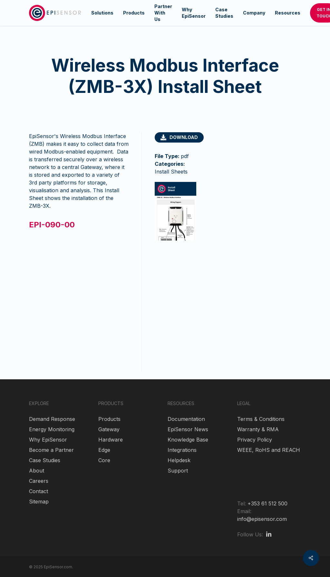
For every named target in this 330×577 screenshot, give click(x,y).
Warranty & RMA (258, 429)
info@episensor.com (262, 519)
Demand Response (52, 419)
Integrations (182, 450)
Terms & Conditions (261, 419)
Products (109, 419)
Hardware (110, 439)
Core (104, 460)
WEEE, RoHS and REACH (268, 450)
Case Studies (44, 460)
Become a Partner (51, 450)
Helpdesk (179, 460)
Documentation (186, 419)
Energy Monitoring (51, 429)
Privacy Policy (254, 439)
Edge (104, 450)
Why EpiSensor (48, 439)
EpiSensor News (188, 429)
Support (178, 470)
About (36, 470)
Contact (38, 491)
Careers (38, 481)
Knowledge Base (188, 439)
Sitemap (39, 501)
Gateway (109, 429)
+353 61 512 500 (267, 503)
